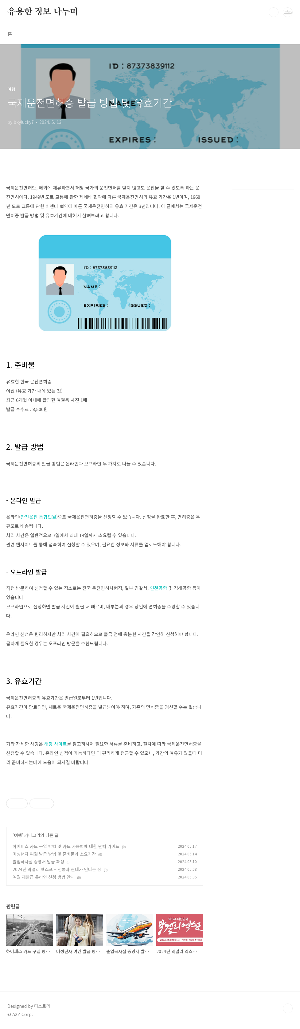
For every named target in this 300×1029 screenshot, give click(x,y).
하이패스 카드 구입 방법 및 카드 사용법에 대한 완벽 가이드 (66, 846)
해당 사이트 (55, 743)
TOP (288, 1008)
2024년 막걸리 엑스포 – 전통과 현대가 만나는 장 (57, 869)
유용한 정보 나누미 (42, 12)
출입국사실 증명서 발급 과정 (38, 861)
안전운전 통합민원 (38, 516)
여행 (18, 835)
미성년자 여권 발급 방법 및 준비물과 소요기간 (54, 854)
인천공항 (158, 588)
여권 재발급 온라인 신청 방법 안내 (44, 877)
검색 (273, 12)
